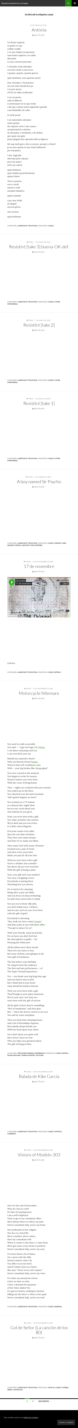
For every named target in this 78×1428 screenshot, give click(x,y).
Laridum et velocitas (27, 226)
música (18, 545)
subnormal (12, 304)
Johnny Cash (60, 543)
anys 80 (51, 1387)
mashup (10, 545)
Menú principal (75, 3)
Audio (30, 477)
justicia (58, 1131)
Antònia (39, 30)
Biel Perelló (39, 35)
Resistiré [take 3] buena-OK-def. (39, 246)
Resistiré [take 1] (39, 403)
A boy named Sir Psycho (39, 481)
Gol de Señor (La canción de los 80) (39, 1330)
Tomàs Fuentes (28, 1055)
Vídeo (31, 242)
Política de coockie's (30, 1417)
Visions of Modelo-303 (39, 1154)
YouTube (39, 1055)
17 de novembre (39, 566)
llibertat (11, 1134)
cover (57, 302)
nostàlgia (18, 1390)
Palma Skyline (13, 1055)
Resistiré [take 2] (39, 325)
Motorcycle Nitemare (39, 693)
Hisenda (58, 1307)
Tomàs (41, 747)
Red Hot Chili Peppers (32, 545)
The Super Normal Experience (31, 1053)
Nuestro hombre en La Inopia (14, 3)
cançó (51, 226)
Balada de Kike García (39, 1076)
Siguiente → (44, 1401)
